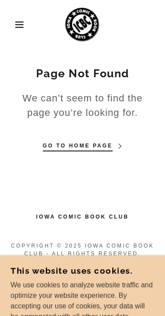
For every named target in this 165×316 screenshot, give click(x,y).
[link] (82, 24)
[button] (13, 24)
